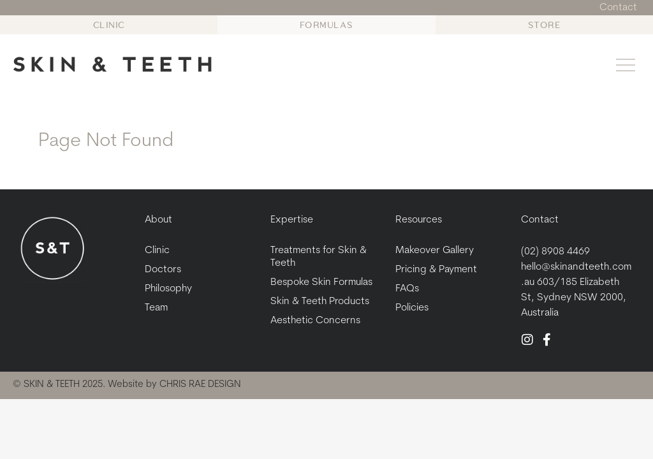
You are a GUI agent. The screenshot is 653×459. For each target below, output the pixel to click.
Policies (412, 308)
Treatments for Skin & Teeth (318, 256)
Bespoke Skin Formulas (321, 282)
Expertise (291, 220)
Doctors (163, 270)
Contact (540, 220)
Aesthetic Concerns (315, 321)
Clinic (157, 250)
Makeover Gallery (434, 250)
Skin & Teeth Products (319, 301)
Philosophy (168, 289)
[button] (626, 67)
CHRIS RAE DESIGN (200, 385)
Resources (418, 220)
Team (156, 308)
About (158, 220)
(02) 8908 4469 (555, 252)
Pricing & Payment (436, 270)
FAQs (407, 289)
